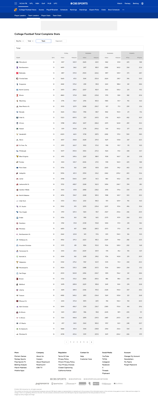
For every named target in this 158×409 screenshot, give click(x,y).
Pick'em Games (20, 356)
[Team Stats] (57, 15)
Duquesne (22, 84)
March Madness (20, 368)
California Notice (64, 371)
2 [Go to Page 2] (73, 342)
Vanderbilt (22, 134)
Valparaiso (22, 262)
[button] (123, 10)
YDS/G (74, 57)
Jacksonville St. (24, 184)
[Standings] (83, 10)
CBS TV (39, 368)
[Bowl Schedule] (114, 10)
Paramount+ (41, 365)
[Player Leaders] (20, 15)
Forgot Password (130, 365)
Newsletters (128, 359)
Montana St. (23, 334)
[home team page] (17, 62)
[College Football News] (28, 10)
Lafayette (22, 173)
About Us (40, 356)
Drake (21, 218)
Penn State (22, 168)
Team (43, 41)
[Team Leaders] (33, 15)
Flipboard (106, 373)
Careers (39, 359)
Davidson (22, 223)
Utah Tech (22, 201)
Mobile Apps (19, 371)
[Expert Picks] (94, 10)
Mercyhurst (23, 62)
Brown (21, 279)
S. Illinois (22, 318)
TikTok (104, 359)
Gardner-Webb (24, 190)
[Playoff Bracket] (52, 10)
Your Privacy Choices (66, 365)
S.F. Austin (22, 206)
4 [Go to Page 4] (80, 342)
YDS (62, 57)
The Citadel (23, 212)
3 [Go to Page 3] (77, 342)
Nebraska (22, 73)
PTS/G (139, 57)
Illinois (21, 95)
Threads (105, 371)
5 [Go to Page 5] (83, 342)
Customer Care (86, 359)
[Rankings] (73, 10)
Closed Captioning (65, 368)
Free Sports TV (20, 362)
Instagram (106, 362)
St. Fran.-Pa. (23, 145)
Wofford (22, 284)
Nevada (21, 112)
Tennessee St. (23, 251)
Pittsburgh (22, 151)
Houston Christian (25, 245)
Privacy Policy (63, 359)
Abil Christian (23, 307)
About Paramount (43, 362)
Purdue (21, 162)
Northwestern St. (24, 234)
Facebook (106, 365)
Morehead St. (23, 268)
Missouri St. (23, 301)
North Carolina (24, 90)
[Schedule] (64, 10)
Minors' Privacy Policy (66, 362)
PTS (127, 57)
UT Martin (22, 323)
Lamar (21, 179)
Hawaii (21, 129)
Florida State (23, 79)
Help (82, 356)
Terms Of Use (63, 356)
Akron (21, 140)
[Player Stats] (46, 15)
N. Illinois (22, 312)
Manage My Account (132, 356)
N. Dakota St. (23, 329)
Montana (22, 229)
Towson (21, 296)
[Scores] (41, 10)
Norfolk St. (22, 257)
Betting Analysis (20, 365)
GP (53, 57)
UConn (21, 123)
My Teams (128, 362)
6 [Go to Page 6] (87, 342)
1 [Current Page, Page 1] (70, 342)
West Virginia (23, 157)
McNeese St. (23, 240)
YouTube (105, 356)
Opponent (58, 41)
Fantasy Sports (20, 359)
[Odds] (103, 10)
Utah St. (21, 118)
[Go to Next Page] (91, 342)
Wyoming (22, 101)
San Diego (22, 273)
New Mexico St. (24, 106)
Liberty (21, 290)
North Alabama (24, 195)
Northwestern (23, 67)
